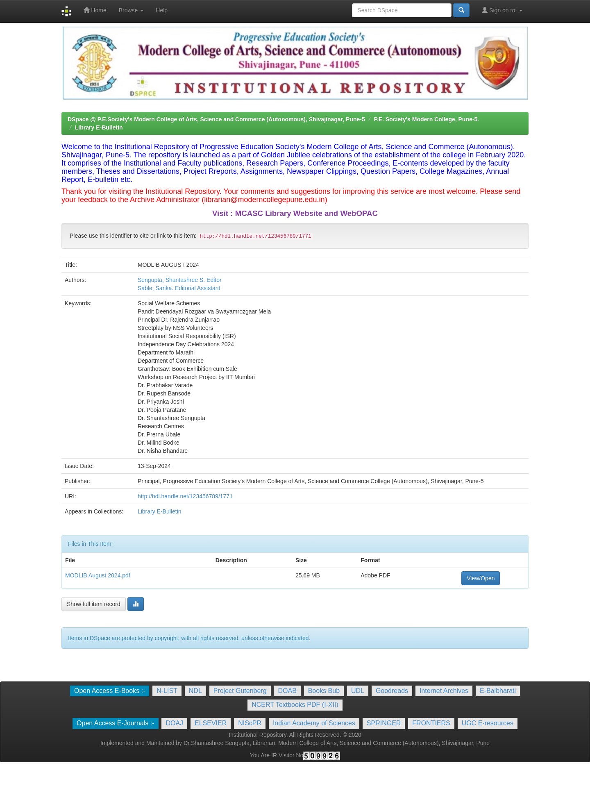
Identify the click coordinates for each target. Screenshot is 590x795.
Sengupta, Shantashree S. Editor (180, 280)
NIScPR (249, 723)
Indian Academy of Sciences (314, 723)
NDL (195, 690)
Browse (131, 10)
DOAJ (174, 723)
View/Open (481, 578)
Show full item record (93, 604)
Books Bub (324, 690)
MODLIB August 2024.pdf (97, 575)
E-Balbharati (498, 690)
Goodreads (392, 690)
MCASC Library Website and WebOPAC (306, 213)
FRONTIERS (431, 723)
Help (162, 10)
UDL (357, 690)
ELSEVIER (211, 723)
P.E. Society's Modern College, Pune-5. (426, 119)
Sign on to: (502, 10)
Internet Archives (444, 690)
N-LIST (167, 690)
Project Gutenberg (240, 690)
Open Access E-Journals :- (115, 723)
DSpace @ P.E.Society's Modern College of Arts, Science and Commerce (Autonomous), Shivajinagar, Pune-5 (216, 119)
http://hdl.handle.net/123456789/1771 (185, 496)
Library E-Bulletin (99, 127)
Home (95, 10)
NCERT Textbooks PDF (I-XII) (295, 704)
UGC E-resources (487, 723)
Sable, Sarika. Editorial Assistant (179, 288)
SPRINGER (384, 723)
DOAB (287, 690)
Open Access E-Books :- (109, 690)
